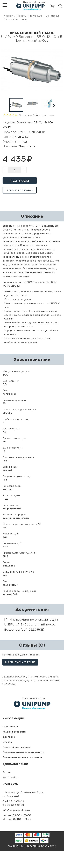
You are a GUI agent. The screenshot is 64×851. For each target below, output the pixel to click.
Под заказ (19, 181)
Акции (7, 772)
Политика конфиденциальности (23, 752)
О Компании (10, 726)
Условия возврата (14, 731)
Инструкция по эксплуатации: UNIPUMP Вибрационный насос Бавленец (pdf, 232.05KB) (31, 624)
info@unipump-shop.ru (16, 810)
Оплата (7, 742)
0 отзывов (25, 115)
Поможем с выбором (20, 190)
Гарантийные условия (17, 747)
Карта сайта (10, 777)
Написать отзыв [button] (20, 662)
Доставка (9, 736)
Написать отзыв (44, 115)
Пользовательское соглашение (22, 757)
